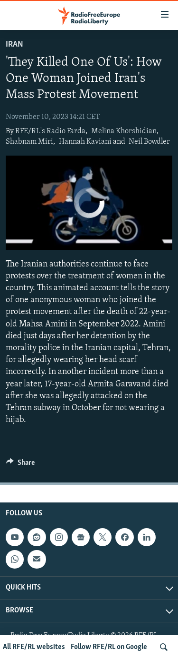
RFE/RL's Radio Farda (50, 131)
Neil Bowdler (149, 142)
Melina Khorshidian (124, 131)
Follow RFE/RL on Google (109, 647)
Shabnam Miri (29, 142)
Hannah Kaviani (85, 142)
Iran (14, 44)
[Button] (20, 465)
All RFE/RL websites (34, 647)
